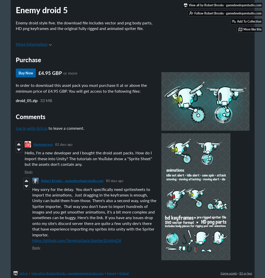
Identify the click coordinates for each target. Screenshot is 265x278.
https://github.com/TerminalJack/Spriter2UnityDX (76, 240)
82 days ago (63, 144)
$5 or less (245, 273)
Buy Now (26, 73)
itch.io (24, 273)
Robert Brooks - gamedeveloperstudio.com (72, 181)
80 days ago (114, 181)
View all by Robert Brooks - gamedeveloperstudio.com (67, 273)
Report (111, 273)
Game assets (229, 273)
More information (34, 44)
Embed (124, 273)
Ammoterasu (43, 144)
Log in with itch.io (32, 128)
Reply (29, 172)
